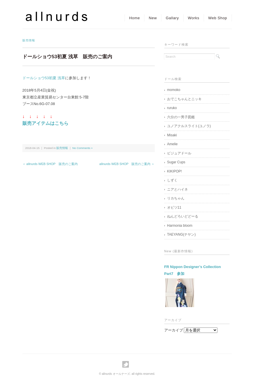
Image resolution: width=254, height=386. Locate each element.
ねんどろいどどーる (182, 216)
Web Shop (217, 18)
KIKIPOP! (174, 171)
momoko (173, 90)
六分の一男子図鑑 (181, 117)
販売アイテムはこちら (45, 123)
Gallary (172, 18)
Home (134, 18)
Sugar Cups (176, 162)
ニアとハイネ (177, 189)
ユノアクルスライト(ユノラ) (189, 126)
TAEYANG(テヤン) (181, 234)
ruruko (172, 108)
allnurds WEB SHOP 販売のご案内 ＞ (126, 164)
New (153, 18)
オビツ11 (174, 207)
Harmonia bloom (179, 226)
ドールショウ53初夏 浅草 (43, 78)
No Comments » (82, 148)
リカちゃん (175, 198)
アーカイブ (173, 330)
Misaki (172, 135)
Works (193, 18)
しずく (172, 180)
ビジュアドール (179, 153)
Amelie (172, 144)
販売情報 (28, 40)
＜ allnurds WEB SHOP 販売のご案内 (50, 164)
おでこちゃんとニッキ (184, 99)
